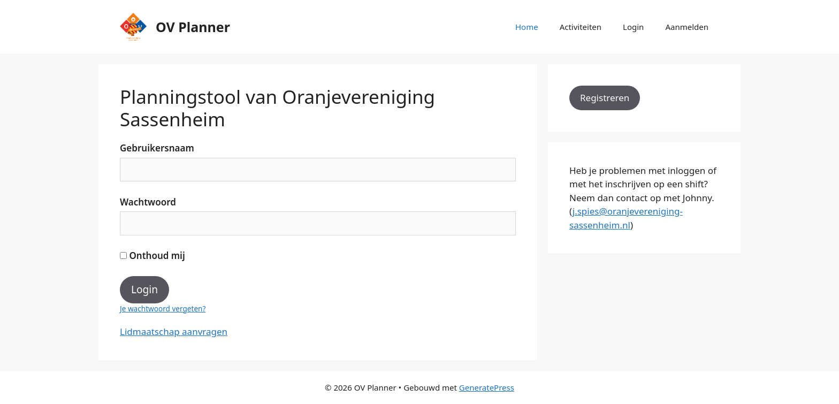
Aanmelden (686, 26)
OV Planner (193, 27)
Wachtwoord (148, 202)
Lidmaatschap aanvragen (173, 331)
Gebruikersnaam (157, 148)
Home (526, 26)
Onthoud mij (152, 255)
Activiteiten (580, 26)
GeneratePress (486, 387)
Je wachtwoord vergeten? (162, 308)
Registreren (604, 98)
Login (633, 26)
